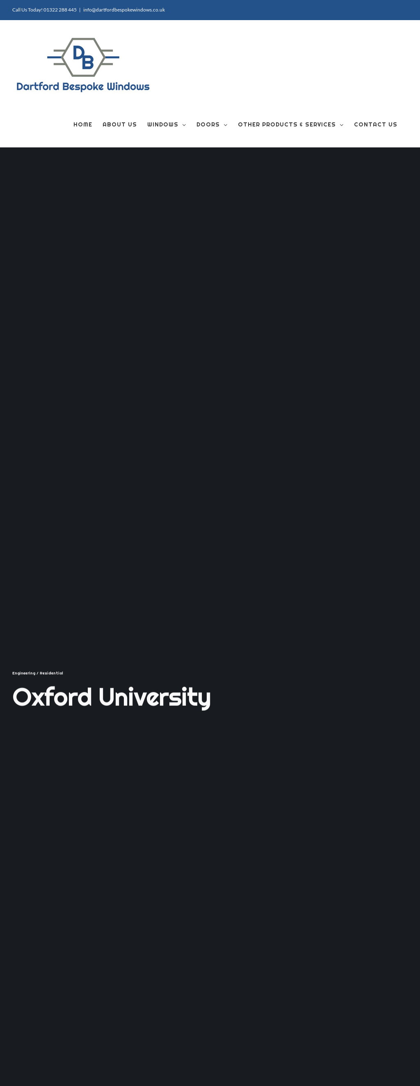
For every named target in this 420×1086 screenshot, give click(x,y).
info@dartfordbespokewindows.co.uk (124, 10)
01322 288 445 (60, 10)
